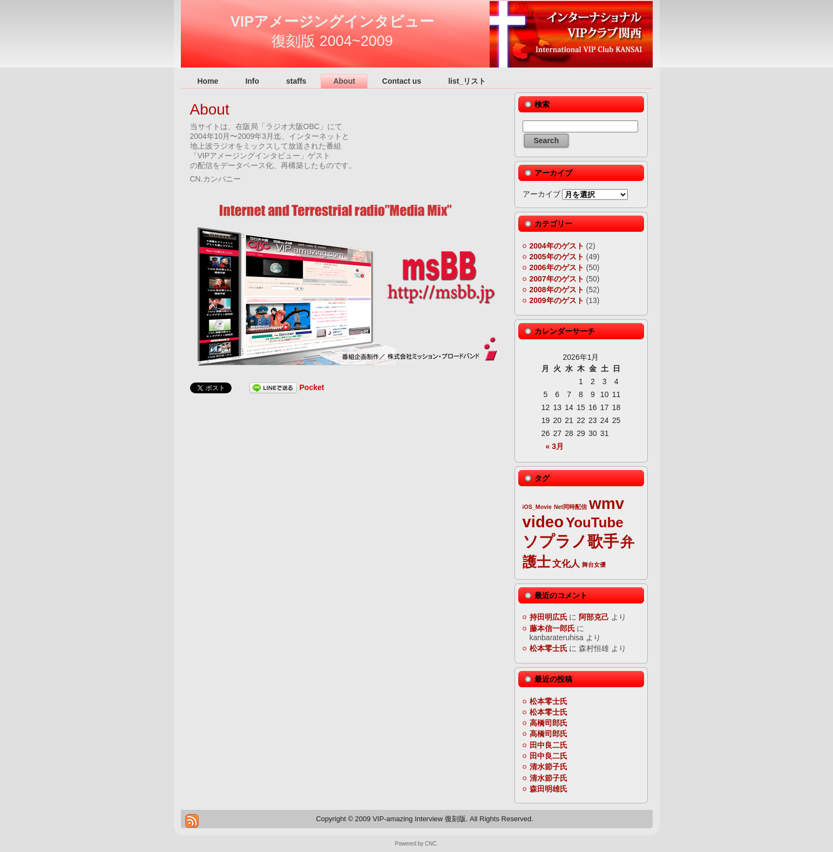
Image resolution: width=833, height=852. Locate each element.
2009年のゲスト (557, 300)
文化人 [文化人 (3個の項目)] (566, 564)
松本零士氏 (548, 648)
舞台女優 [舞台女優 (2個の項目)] (594, 564)
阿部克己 (594, 617)
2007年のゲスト (557, 278)
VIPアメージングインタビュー (333, 22)
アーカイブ (541, 194)
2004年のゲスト (557, 245)
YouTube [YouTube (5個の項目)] (595, 522)
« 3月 (555, 446)
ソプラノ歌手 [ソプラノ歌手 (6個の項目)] (571, 541)
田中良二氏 (548, 745)
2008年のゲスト (557, 289)
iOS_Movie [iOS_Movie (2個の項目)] (537, 507)
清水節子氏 (548, 766)
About (209, 109)
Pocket (312, 387)
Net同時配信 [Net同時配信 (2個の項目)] (570, 507)
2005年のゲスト (557, 256)
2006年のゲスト (557, 267)
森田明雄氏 (548, 788)
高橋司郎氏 (548, 723)
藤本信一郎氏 (552, 628)
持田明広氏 (548, 617)
